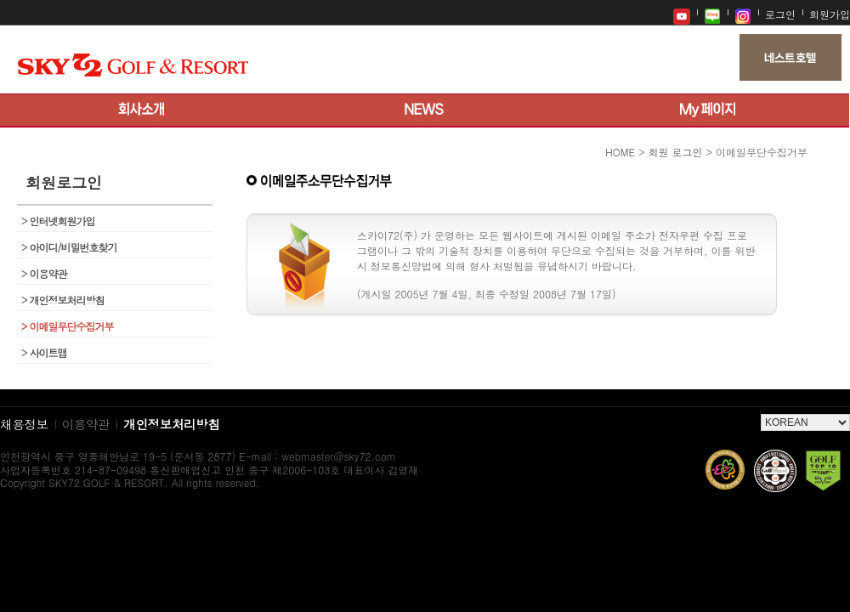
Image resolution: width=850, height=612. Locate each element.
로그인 (780, 14)
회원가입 (829, 14)
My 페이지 (707, 111)
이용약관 (44, 273)
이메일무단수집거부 (67, 326)
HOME (620, 151)
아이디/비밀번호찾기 (69, 247)
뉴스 (424, 111)
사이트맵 (44, 352)
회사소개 (141, 111)
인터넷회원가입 (58, 220)
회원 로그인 (675, 151)
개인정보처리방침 (63, 299)
